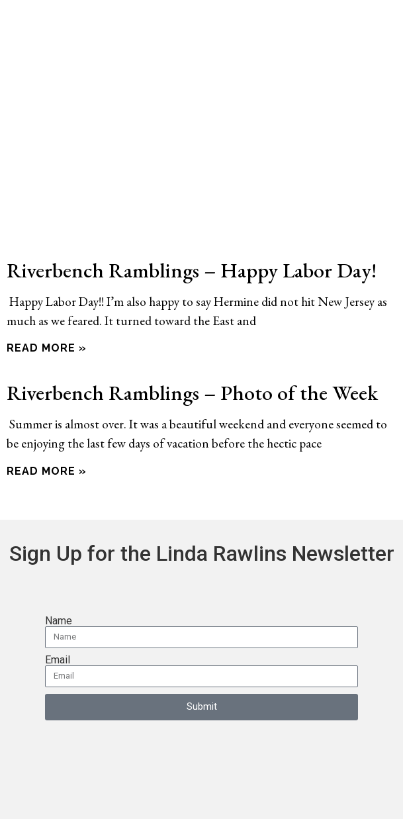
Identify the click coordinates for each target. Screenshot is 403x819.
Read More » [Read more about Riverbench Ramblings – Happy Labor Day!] (47, 348)
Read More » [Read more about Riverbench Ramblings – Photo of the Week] (47, 471)
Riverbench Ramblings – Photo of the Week (192, 392)
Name (58, 621)
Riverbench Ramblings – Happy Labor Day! (192, 269)
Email (57, 660)
